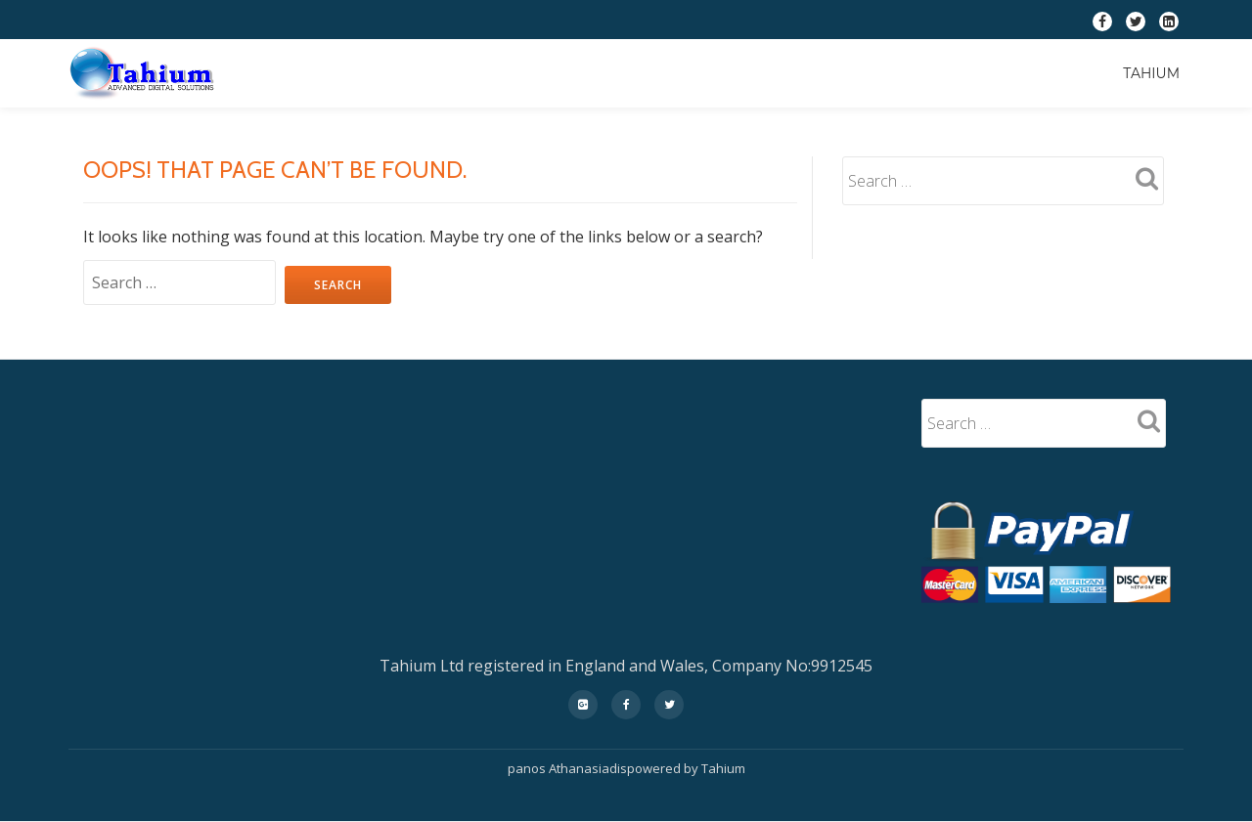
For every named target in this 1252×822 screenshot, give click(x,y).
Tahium (1151, 73)
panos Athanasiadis (567, 768)
